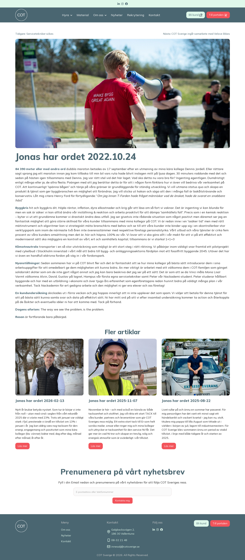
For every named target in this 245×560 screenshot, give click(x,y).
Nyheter (117, 15)
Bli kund (195, 15)
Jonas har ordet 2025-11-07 (112, 400)
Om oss (98, 15)
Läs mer (22, 446)
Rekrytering (135, 15)
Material (83, 15)
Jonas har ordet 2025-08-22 (186, 400)
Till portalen (218, 15)
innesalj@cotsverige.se (122, 547)
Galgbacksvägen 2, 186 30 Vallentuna (121, 531)
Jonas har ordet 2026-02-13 (39, 400)
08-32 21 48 (117, 540)
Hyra (65, 15)
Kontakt (154, 15)
